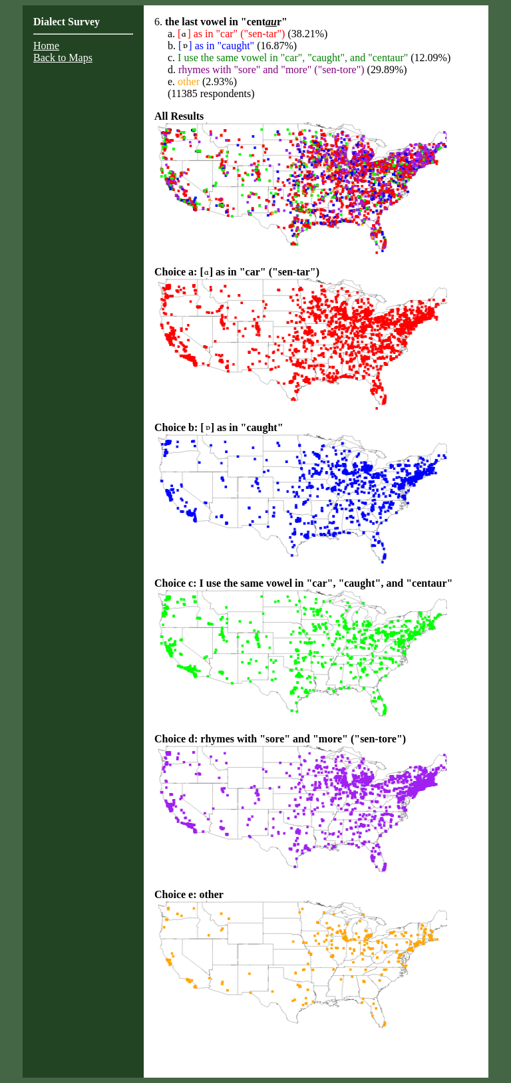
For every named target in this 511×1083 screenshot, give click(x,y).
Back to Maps (62, 57)
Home (46, 45)
